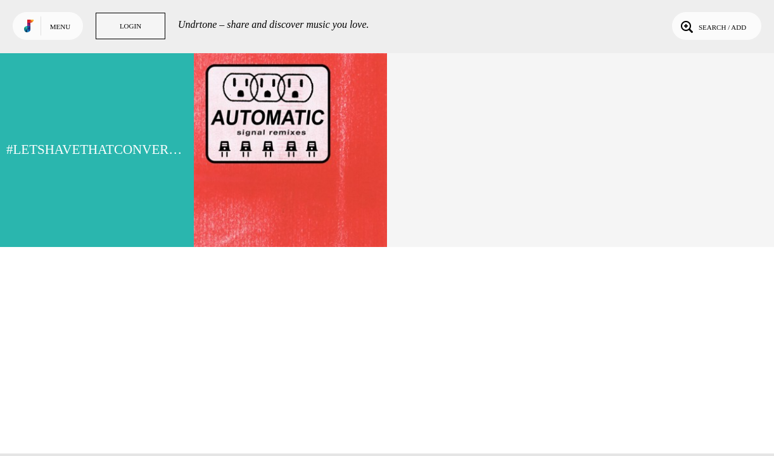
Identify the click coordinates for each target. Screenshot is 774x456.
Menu (60, 26)
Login (130, 26)
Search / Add (712, 26)
